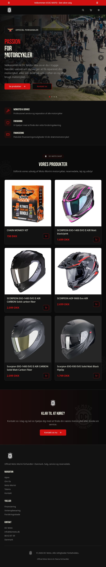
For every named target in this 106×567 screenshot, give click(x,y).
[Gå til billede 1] (49, 96)
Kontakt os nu (53, 432)
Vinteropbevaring (12, 510)
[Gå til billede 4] (56, 96)
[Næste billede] (101, 58)
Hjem (6, 477)
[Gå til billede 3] (54, 96)
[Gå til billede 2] (51, 96)
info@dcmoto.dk (12, 531)
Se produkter (17, 86)
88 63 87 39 (9, 535)
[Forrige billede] (5, 58)
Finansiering (10, 506)
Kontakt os (42, 86)
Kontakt (8, 493)
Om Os (7, 481)
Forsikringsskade (12, 514)
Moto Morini (10, 485)
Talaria (7, 489)
